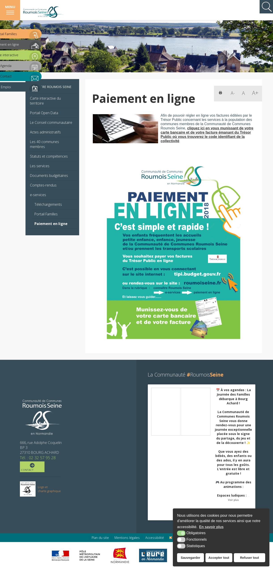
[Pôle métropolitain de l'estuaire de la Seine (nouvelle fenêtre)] (90, 555)
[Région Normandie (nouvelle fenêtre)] (121, 555)
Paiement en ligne (51, 223)
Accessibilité (154, 538)
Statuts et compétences (49, 156)
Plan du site (100, 538)
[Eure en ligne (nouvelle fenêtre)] (153, 555)
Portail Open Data (44, 112)
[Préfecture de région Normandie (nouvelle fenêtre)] (60, 555)
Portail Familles (46, 214)
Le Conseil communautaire (51, 122)
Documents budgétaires (49, 175)
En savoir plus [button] (211, 527)
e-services (38, 194)
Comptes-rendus (43, 185)
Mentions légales (127, 538)
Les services (39, 165)
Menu (10, 6)
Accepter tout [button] (218, 557)
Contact (32, 467)
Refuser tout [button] (249, 557)
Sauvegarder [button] (190, 557)
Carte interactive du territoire (45, 101)
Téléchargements (48, 204)
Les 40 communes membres (44, 144)
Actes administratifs (45, 132)
